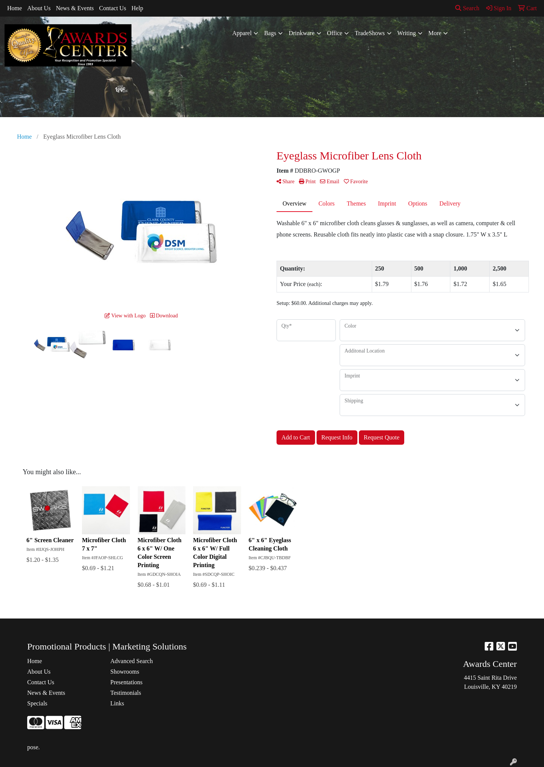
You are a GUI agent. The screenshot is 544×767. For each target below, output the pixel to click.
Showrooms (124, 671)
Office (335, 33)
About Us (39, 8)
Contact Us (112, 8)
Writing (406, 33)
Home (14, 8)
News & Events (75, 8)
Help (137, 8)
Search (467, 8)
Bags (270, 33)
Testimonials (125, 693)
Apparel (242, 33)
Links (117, 703)
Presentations (126, 682)
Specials (37, 703)
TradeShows (370, 33)
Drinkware (301, 33)
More (435, 33)
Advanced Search (131, 661)
